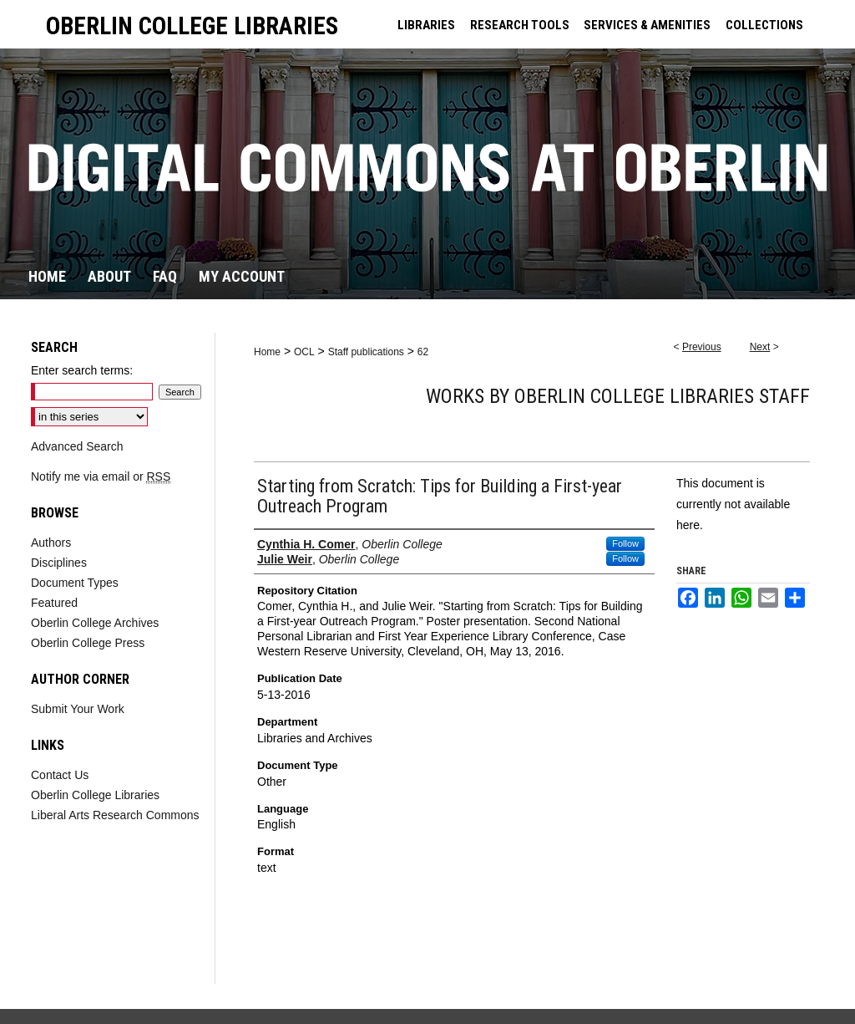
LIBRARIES (426, 25)
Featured (54, 602)
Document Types (75, 582)
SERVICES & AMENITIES (647, 25)
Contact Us (60, 775)
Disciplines (59, 562)
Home (267, 352)
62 (422, 352)
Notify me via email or (100, 476)
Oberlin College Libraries (95, 795)
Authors (51, 542)
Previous (701, 347)
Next (760, 347)
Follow (625, 543)
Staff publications (366, 352)
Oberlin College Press (87, 643)
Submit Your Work (77, 709)
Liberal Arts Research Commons (115, 815)
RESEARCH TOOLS (519, 25)
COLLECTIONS (764, 25)
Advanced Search (77, 446)
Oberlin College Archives (95, 622)
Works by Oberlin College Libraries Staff (618, 396)
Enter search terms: (82, 370)
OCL (304, 352)
